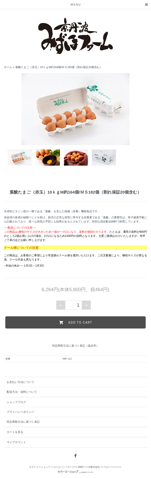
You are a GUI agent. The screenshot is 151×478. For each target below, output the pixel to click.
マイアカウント (16, 442)
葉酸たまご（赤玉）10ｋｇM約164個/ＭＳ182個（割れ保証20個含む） (58, 67)
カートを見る (15, 432)
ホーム (8, 67)
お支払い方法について (20, 382)
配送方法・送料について (22, 391)
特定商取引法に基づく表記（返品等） (75, 345)
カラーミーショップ (39, 467)
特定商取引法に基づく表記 (23, 421)
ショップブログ (16, 402)
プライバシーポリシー (20, 411)
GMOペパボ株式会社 (89, 467)
